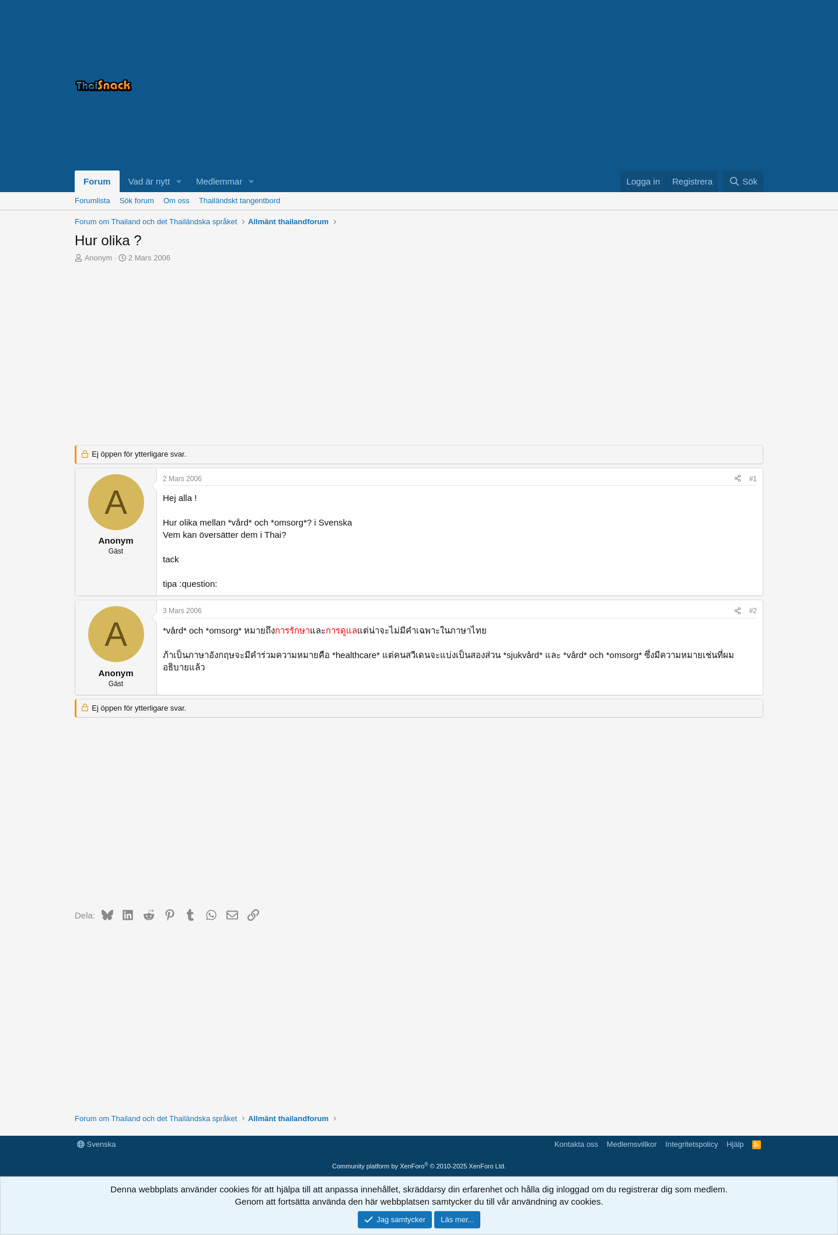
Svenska (96, 1144)
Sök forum (137, 200)
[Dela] (737, 479)
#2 (753, 611)
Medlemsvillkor (632, 1144)
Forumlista (92, 200)
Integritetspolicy (691, 1144)
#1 (753, 479)
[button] (179, 181)
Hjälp (735, 1144)
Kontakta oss (576, 1144)
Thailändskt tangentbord (239, 200)
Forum (97, 181)
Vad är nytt (149, 181)
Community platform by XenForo (419, 1166)
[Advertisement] (617, 85)
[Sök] (743, 181)
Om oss (176, 200)
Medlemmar (219, 181)
